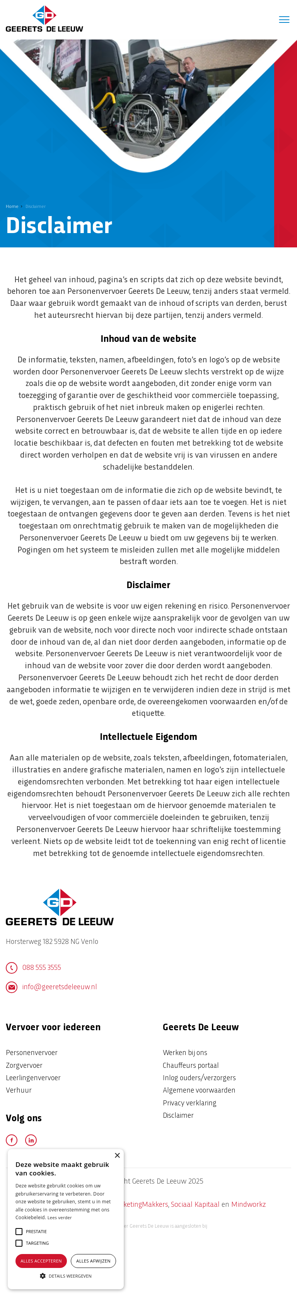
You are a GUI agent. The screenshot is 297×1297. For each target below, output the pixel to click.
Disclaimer (178, 1116)
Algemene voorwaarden (199, 1091)
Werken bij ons (185, 1053)
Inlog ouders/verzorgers (199, 1078)
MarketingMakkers (139, 1204)
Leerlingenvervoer (33, 1078)
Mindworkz (248, 1204)
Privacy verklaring (190, 1103)
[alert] (66, 1219)
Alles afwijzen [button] (93, 1261)
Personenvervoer (32, 1053)
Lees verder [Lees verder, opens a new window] (60, 1217)
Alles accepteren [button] (41, 1261)
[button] (36, 1231)
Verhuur (19, 1091)
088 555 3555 (33, 968)
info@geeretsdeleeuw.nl (51, 987)
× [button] (117, 1156)
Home (12, 207)
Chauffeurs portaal (191, 1066)
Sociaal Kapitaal (195, 1204)
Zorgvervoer (24, 1066)
